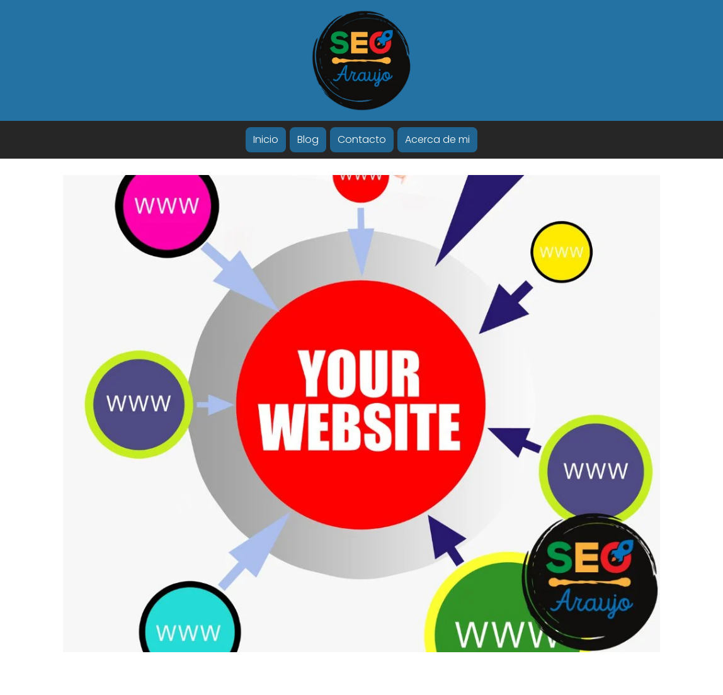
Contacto (362, 139)
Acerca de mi (437, 139)
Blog (308, 139)
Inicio (265, 139)
